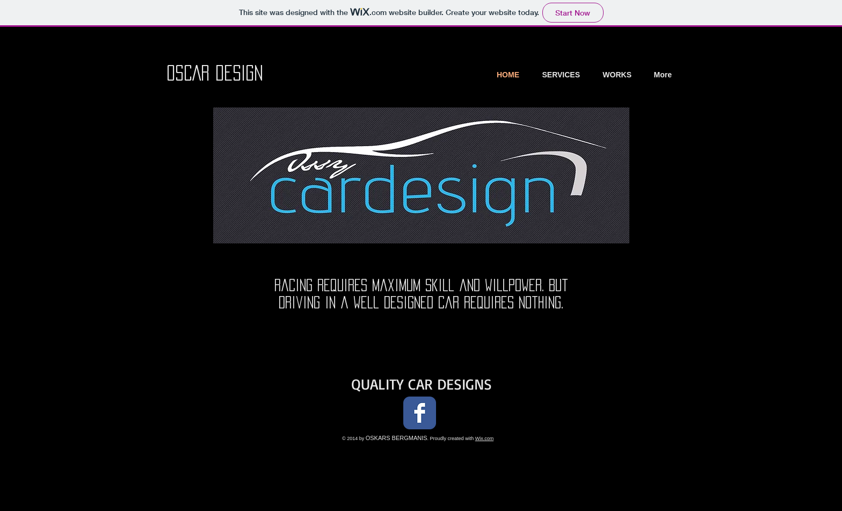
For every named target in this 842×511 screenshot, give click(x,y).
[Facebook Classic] (419, 413)
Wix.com (484, 438)
